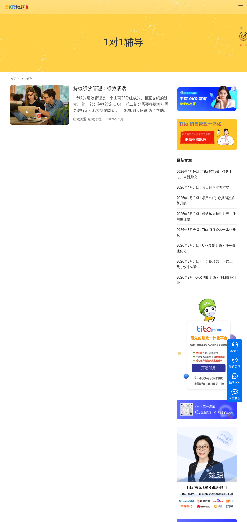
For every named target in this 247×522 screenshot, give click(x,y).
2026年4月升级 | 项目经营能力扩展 (203, 187)
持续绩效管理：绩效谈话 (99, 88)
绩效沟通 (80, 119)
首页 (13, 78)
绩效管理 (95, 119)
